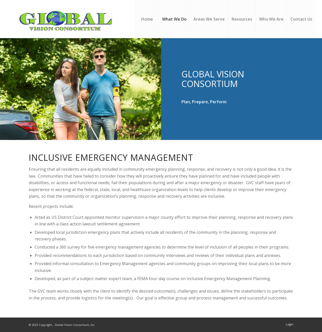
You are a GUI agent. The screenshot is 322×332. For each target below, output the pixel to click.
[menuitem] (147, 19)
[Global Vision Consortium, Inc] (67, 19)
